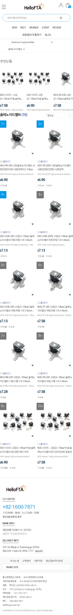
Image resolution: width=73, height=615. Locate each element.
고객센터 (26, 560)
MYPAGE (61, 5)
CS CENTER (9, 499)
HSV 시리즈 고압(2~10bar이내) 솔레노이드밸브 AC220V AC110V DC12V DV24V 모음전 (39, 97)
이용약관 (38, 560)
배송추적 (38, 551)
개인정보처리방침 (54, 560)
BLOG (48, 34)
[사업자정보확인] (39, 581)
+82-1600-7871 (19, 507)
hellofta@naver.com (11, 605)
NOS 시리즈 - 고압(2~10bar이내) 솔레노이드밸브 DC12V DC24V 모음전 (12, 97)
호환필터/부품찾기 (32, 34)
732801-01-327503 (21, 530)
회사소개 (14, 560)
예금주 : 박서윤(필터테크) (15, 533)
